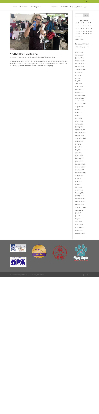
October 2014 (79, 170)
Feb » (81, 39)
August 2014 (79, 176)
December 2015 (80, 130)
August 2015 (79, 141)
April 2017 (78, 84)
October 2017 (79, 66)
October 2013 (79, 204)
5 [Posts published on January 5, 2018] (85, 25)
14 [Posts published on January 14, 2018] (91, 28)
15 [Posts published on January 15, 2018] (76, 31)
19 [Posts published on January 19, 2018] (86, 31)
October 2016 (79, 101)
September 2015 (80, 138)
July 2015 (78, 144)
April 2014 (78, 187)
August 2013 (79, 210)
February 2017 (79, 89)
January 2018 (79, 58)
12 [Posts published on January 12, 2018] (86, 28)
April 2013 (78, 221)
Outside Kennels (31, 57)
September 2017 (80, 69)
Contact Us (64, 6)
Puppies (54, 6)
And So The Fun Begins (24, 53)
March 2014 (79, 190)
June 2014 (78, 181)
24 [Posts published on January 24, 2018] (81, 34)
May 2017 (78, 81)
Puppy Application (76, 6)
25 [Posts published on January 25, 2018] (84, 34)
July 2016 (78, 109)
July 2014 (78, 178)
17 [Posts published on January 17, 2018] (81, 31)
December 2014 (80, 164)
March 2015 (79, 155)
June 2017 (78, 78)
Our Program (35, 6)
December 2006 (80, 233)
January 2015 (79, 161)
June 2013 (78, 216)
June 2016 (78, 112)
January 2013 (79, 230)
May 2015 (78, 150)
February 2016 (79, 124)
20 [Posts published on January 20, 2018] (88, 31)
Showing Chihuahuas (44, 57)
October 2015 (79, 135)
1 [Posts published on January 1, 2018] (76, 25)
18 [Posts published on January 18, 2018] (84, 31)
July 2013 (78, 213)
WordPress (40, 275)
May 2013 (78, 219)
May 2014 (78, 184)
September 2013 (80, 207)
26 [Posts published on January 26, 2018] (86, 34)
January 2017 (79, 92)
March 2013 (79, 224)
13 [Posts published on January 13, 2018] (88, 28)
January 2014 (79, 196)
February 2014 (79, 193)
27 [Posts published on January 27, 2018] (88, 34)
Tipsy (53, 57)
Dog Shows (22, 57)
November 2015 (80, 132)
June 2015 (78, 147)
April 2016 (78, 118)
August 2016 (79, 107)
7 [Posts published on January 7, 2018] (90, 25)
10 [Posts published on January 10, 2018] (81, 28)
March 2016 (79, 121)
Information (23, 6)
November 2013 (80, 201)
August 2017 (79, 72)
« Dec (77, 39)
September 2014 (80, 173)
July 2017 (78, 75)
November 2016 (80, 98)
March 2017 (79, 86)
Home (15, 6)
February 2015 (79, 158)
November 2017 (80, 64)
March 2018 (79, 52)
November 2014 (80, 167)
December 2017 (80, 61)
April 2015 (78, 152)
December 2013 (80, 198)
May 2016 (78, 115)
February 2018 (79, 55)
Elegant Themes (23, 275)
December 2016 (80, 95)
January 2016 (79, 127)
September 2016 (80, 104)
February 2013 (79, 227)
